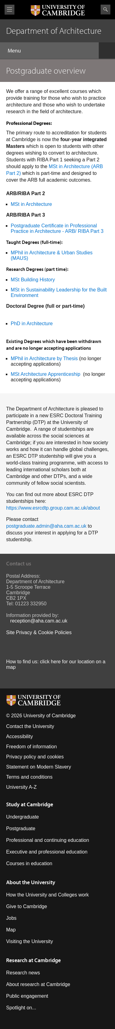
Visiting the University (29, 941)
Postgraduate (20, 828)
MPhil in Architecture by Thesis (44, 358)
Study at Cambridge (29, 804)
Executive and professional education (46, 851)
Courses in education (29, 863)
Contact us (18, 563)
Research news (23, 972)
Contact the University (30, 726)
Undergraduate (22, 816)
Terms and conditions (29, 777)
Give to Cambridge (26, 906)
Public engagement (27, 996)
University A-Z (21, 787)
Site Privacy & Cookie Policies (38, 632)
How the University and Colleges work (47, 894)
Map (11, 929)
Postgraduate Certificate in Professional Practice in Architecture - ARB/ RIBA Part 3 (57, 228)
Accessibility (19, 736)
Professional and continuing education (47, 840)
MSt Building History (33, 279)
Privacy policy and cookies (35, 756)
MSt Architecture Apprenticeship (45, 374)
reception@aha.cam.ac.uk (38, 620)
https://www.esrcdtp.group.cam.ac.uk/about (53, 508)
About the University (30, 882)
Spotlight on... (21, 1007)
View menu (9, 10)
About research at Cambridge (38, 984)
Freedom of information (31, 746)
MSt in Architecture (32, 204)
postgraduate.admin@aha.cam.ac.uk (46, 526)
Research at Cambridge (33, 960)
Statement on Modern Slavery (38, 766)
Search (105, 9)
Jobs (11, 918)
